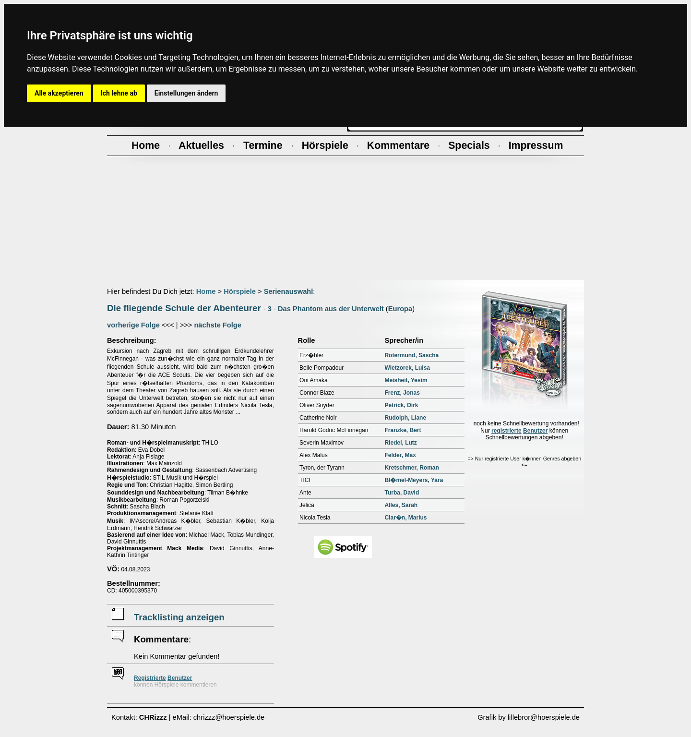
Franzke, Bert (402, 430)
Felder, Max (400, 455)
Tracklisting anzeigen (179, 617)
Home (206, 291)
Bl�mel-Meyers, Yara (413, 480)
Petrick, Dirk (401, 405)
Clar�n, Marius (405, 517)
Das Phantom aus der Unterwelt (331, 309)
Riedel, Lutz (400, 442)
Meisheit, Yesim (405, 380)
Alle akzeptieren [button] (59, 93)
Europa (400, 309)
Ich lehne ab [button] (119, 93)
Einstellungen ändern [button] (186, 93)
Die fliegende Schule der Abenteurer (184, 308)
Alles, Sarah (400, 505)
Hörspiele (240, 291)
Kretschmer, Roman (411, 467)
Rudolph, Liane (405, 417)
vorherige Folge (133, 325)
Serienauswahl (288, 291)
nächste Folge (217, 325)
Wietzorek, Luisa (407, 367)
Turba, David (401, 492)
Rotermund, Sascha (411, 355)
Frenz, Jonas (401, 392)
